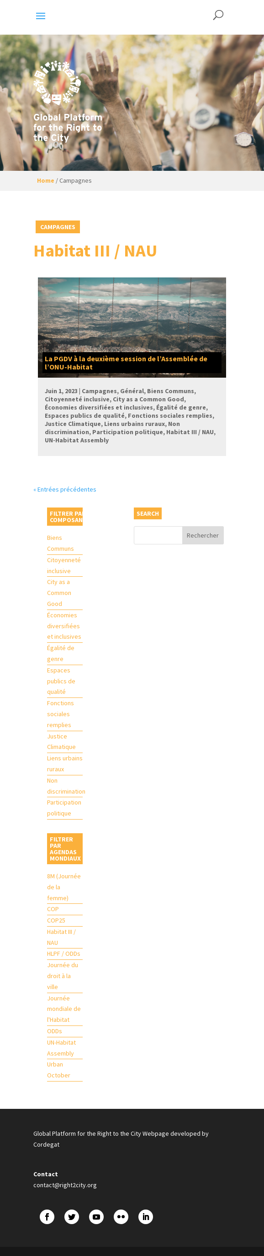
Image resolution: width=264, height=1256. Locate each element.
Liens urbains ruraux (65, 763)
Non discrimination (65, 785)
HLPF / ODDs (63, 953)
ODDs (54, 1031)
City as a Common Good (59, 593)
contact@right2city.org (65, 1185)
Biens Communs (60, 543)
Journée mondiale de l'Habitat (64, 1009)
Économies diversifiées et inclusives (64, 626)
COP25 (56, 920)
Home (45, 180)
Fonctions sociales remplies (60, 714)
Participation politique (64, 807)
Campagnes (57, 227)
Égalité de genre (60, 653)
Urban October (58, 1069)
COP (53, 909)
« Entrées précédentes (64, 489)
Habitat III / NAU (61, 937)
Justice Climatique (61, 741)
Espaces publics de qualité (61, 681)
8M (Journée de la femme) (64, 887)
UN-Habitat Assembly (61, 1047)
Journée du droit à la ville (62, 976)
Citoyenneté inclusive (64, 565)
